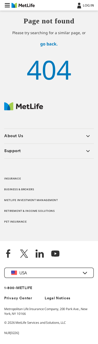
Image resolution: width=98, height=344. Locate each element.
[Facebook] (8, 254)
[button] (7, 5)
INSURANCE (12, 178)
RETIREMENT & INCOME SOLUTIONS (29, 211)
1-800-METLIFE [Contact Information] (18, 288)
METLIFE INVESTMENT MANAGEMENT (31, 200)
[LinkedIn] (40, 254)
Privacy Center (18, 298)
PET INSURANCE (15, 221)
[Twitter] (24, 254)
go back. (49, 44)
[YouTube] (55, 254)
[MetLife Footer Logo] (23, 108)
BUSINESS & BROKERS (19, 189)
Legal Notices (58, 298)
